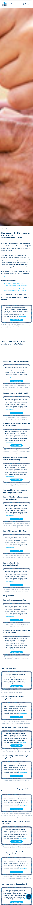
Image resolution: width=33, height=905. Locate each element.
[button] (25, 4)
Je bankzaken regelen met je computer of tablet (17, 288)
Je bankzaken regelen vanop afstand (14, 283)
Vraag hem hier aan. (7, 276)
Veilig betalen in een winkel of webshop (15, 290)
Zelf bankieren (5, 228)
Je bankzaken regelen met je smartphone (15, 285)
